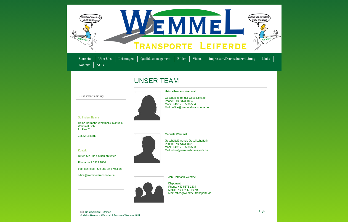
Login (262, 211)
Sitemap (106, 212)
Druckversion (90, 212)
